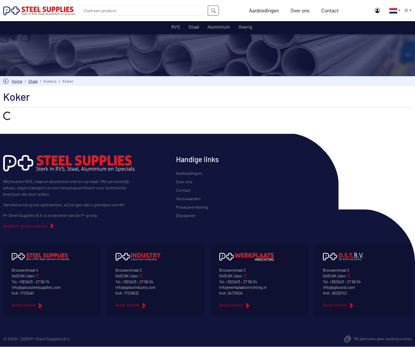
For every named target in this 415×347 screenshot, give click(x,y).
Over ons (300, 10)
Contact (330, 10)
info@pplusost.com (339, 287)
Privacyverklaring (192, 207)
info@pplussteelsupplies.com (36, 287)
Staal (33, 81)
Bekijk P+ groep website (25, 226)
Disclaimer (186, 215)
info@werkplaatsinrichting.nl (243, 287)
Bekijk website (24, 305)
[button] (393, 10)
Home (17, 81)
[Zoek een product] (144, 11)
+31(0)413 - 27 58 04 (137, 282)
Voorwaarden (188, 198)
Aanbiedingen (264, 10)
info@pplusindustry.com (135, 287)
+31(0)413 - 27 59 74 (33, 282)
